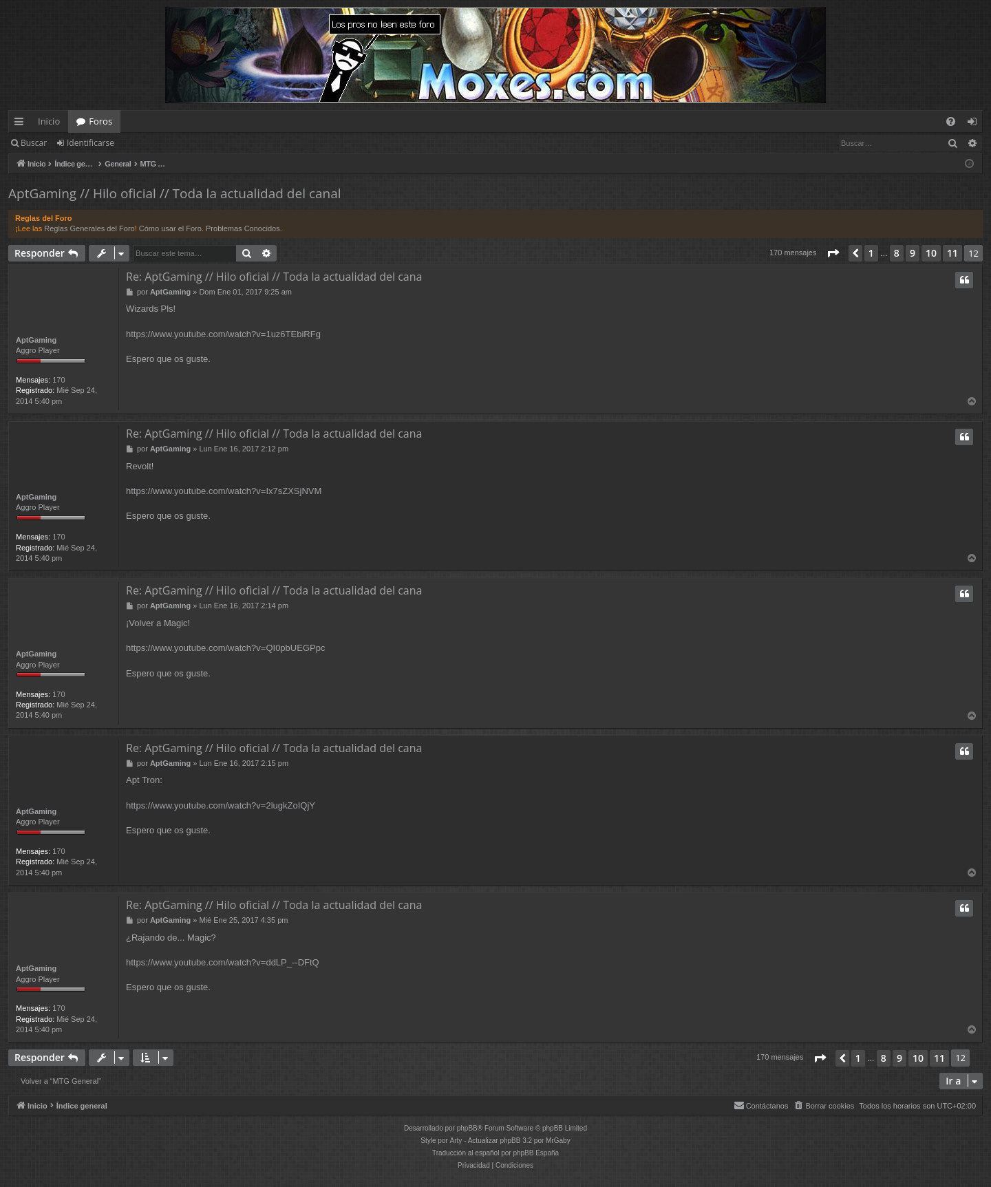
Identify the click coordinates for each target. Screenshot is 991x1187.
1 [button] (871, 252)
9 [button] (912, 252)
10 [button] (931, 252)
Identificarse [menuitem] (975, 124)
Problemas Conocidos (243, 228)
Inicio (49, 121)
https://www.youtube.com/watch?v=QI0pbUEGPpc (225, 648)
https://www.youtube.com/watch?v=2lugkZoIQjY (220, 805)
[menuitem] (950, 121)
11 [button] (952, 252)
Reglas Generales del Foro (89, 228)
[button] (832, 253)
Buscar (34, 143)
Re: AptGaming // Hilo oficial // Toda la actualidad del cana (274, 277)
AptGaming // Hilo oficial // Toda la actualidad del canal (174, 193)
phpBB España (536, 1153)
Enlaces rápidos (22, 124)
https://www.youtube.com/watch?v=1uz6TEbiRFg (223, 334)
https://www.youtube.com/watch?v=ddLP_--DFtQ (222, 962)
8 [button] (896, 252)
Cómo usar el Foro (170, 228)
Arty (456, 1140)
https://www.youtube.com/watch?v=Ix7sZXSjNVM (223, 491)
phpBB (467, 1128)
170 (58, 380)
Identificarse (90, 143)
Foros (100, 121)
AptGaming (36, 340)
